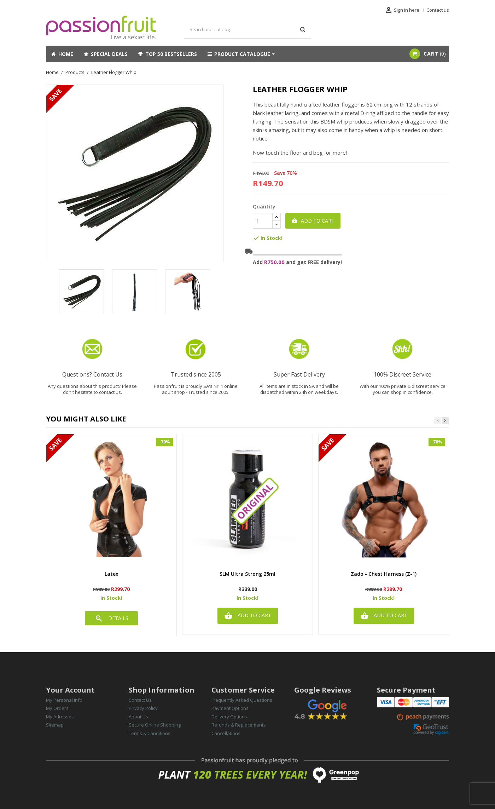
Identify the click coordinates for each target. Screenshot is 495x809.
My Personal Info (64, 700)
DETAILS (111, 618)
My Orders (57, 708)
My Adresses (60, 716)
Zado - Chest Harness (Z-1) (384, 574)
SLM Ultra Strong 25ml (247, 574)
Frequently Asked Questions (241, 700)
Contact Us (140, 700)
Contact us (437, 10)
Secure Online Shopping (155, 725)
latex (111, 574)
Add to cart (312, 220)
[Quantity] (263, 221)
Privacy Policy (143, 708)
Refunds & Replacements (238, 725)
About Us (138, 716)
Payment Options (230, 708)
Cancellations (225, 733)
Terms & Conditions (149, 733)
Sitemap (55, 725)
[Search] (247, 30)
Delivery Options (229, 716)
